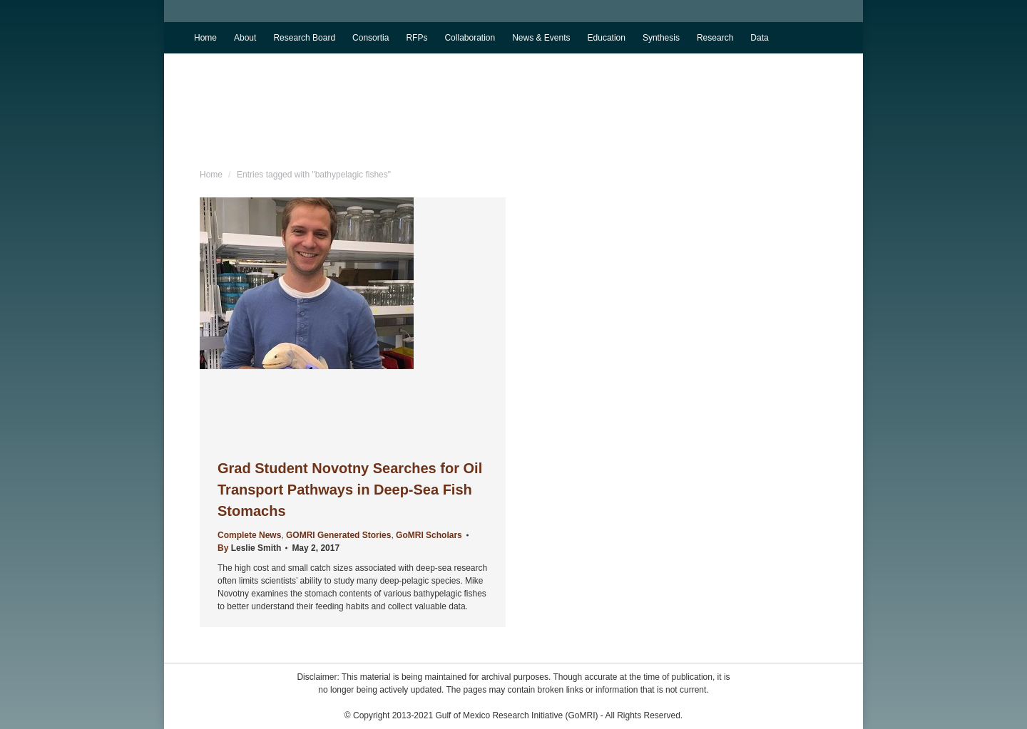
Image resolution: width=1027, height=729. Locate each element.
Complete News (249, 535)
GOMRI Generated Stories (338, 535)
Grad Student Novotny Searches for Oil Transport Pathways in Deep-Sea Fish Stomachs (350, 489)
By (249, 548)
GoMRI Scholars (429, 535)
